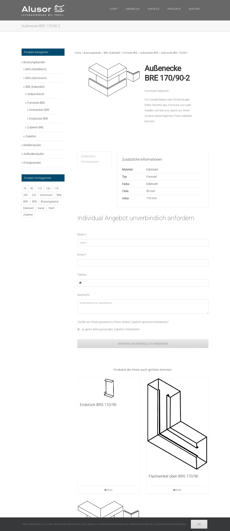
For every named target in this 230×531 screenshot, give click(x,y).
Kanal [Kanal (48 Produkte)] (41, 208)
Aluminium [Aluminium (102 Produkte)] (46, 195)
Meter (82, 234)
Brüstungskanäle (34, 62)
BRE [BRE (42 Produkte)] (25, 201)
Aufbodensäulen (33, 154)
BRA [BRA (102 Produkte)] (59, 195)
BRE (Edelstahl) (35, 86)
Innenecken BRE (39, 109)
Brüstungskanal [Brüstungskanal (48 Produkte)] (50, 201)
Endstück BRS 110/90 (98, 404)
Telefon (82, 274)
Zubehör (30, 136)
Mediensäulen (32, 145)
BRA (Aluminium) (36, 78)
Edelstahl (152, 169)
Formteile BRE (36, 102)
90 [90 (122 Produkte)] (31, 188)
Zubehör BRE (35, 127)
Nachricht (83, 294)
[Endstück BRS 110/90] (108, 388)
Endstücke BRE (38, 118)
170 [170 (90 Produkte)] (56, 188)
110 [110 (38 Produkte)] (39, 188)
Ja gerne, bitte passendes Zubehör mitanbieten (110, 329)
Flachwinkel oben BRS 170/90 (173, 476)
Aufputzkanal (35, 94)
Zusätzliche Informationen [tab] (90, 159)
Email (81, 254)
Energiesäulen (32, 162)
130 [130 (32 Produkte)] (48, 188)
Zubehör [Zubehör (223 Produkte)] (28, 214)
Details (109, 490)
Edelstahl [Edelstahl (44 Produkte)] (28, 208)
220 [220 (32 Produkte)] (34, 195)
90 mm (150, 191)
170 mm (151, 198)
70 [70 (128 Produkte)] (24, 188)
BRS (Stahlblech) (35, 69)
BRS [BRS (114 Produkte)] (34, 201)
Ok (199, 524)
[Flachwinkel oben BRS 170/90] (177, 424)
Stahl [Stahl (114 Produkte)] (51, 208)
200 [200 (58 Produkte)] (25, 195)
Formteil (151, 176)
